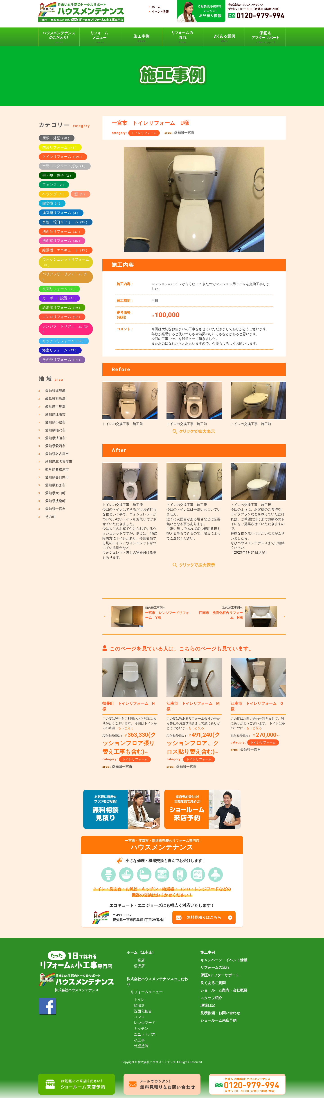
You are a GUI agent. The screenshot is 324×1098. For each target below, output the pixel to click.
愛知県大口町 (55, 493)
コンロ (139, 1017)
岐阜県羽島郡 (55, 399)
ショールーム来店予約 (218, 1020)
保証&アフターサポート (219, 975)
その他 (50, 517)
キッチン (141, 1029)
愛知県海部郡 (55, 391)
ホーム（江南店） (141, 952)
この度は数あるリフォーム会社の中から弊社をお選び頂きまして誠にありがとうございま (193, 723)
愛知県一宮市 (184, 133)
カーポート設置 (59, 298)
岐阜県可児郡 (55, 407)
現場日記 (207, 1005)
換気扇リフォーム (61, 213)
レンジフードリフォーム (65, 329)
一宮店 (139, 960)
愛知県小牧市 (55, 422)
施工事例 (207, 952)
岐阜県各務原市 (57, 469)
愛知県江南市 (55, 414)
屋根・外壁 (56, 138)
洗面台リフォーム (62, 231)
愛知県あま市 (55, 485)
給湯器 (139, 1005)
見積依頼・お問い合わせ (220, 1013)
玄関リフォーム (59, 289)
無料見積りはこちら (204, 917)
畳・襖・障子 (57, 175)
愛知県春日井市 (57, 477)
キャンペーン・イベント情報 (223, 960)
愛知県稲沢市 (55, 430)
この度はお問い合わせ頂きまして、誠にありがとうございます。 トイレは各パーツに (258, 723)
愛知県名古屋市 (57, 454)
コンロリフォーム (62, 317)
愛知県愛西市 (55, 446)
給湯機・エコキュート (65, 250)
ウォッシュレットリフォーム (65, 262)
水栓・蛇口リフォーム (65, 222)
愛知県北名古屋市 (58, 461)
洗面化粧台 (143, 1011)
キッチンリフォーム (63, 341)
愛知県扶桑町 (55, 501)
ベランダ (53, 194)
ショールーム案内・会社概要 (223, 990)
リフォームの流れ (214, 968)
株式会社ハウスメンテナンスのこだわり (157, 982)
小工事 (139, 1040)
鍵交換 (52, 203)
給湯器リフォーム (62, 307)
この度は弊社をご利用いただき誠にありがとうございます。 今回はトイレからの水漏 (129, 723)
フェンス (53, 184)
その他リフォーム (62, 359)
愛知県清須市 (55, 438)
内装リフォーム (60, 147)
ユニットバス (144, 1034)
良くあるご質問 (213, 983)
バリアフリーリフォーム (64, 276)
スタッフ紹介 (211, 998)
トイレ (139, 1000)
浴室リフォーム (60, 350)
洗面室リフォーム (62, 241)
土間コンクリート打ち (64, 166)
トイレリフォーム (144, 133)
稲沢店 (139, 966)
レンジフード (144, 1023)
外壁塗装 (141, 1046)
